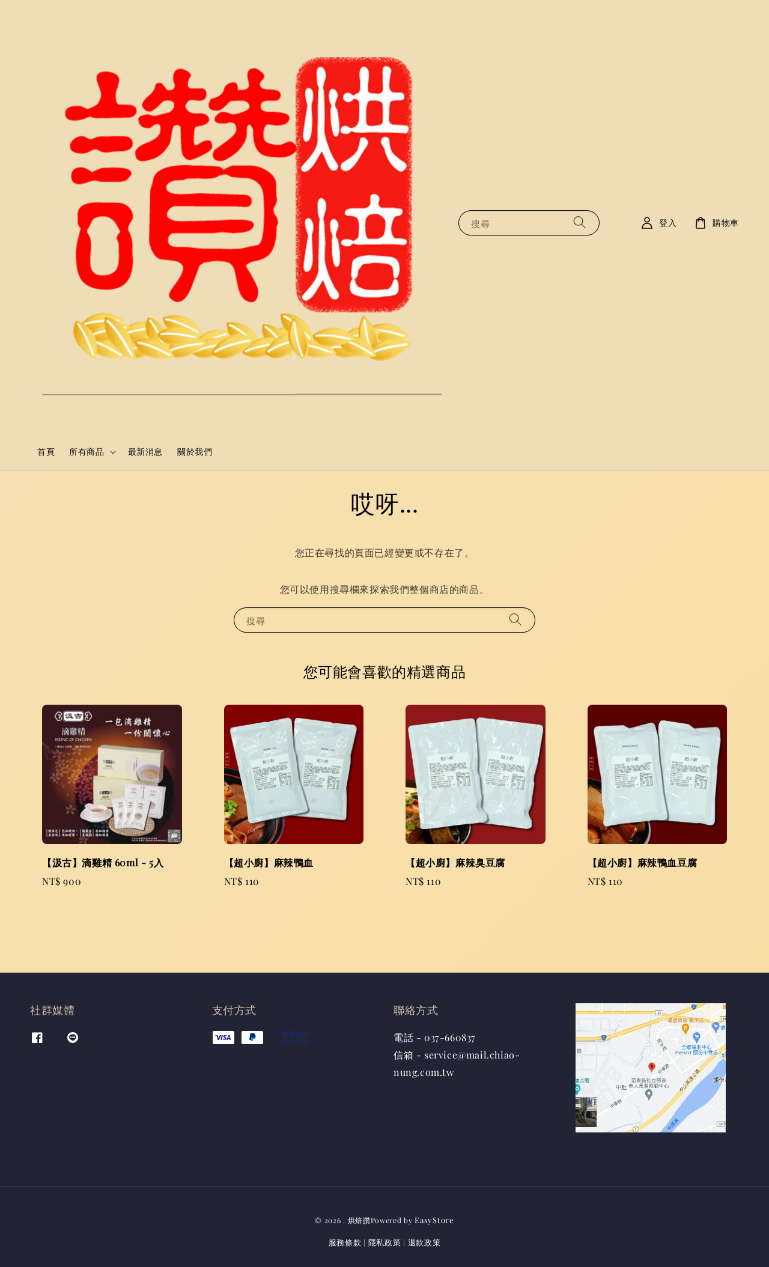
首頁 (46, 451)
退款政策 (424, 1242)
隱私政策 (384, 1242)
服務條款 (345, 1242)
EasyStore (434, 1220)
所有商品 (86, 451)
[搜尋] (580, 222)
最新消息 (145, 451)
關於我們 (194, 451)
